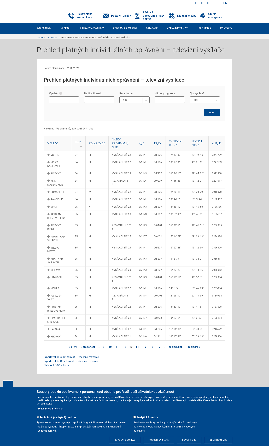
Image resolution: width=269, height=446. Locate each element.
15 (144, 346)
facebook (196, 3)
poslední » (194, 346)
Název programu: (165, 93)
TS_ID (157, 143)
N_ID (141, 143)
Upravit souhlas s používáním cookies (8, 383)
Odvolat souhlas (125, 440)
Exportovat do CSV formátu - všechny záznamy (71, 361)
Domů (40, 38)
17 (158, 346)
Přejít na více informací (50, 408)
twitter (202, 3)
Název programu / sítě (120, 143)
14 (137, 346)
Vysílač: (55, 93)
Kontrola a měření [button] (125, 28)
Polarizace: (126, 93)
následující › (175, 346)
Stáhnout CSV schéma (56, 365)
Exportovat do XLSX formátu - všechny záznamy (71, 357)
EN (225, 3)
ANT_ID (216, 143)
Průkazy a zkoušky (92, 28)
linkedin (208, 3)
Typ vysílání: (197, 93)
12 (124, 346)
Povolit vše (189, 440)
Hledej (216, 3)
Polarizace (97, 143)
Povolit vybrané (159, 440)
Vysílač (52, 143)
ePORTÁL (66, 28)
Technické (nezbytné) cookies (58, 417)
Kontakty (226, 28)
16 (151, 346)
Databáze (52, 38)
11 (117, 346)
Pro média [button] (204, 28)
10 (110, 346)
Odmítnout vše (218, 440)
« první (73, 346)
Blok (78, 142)
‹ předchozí (88, 346)
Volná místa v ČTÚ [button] (178, 28)
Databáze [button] (152, 28)
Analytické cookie (147, 417)
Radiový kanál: (93, 93)
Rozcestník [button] (44, 28)
